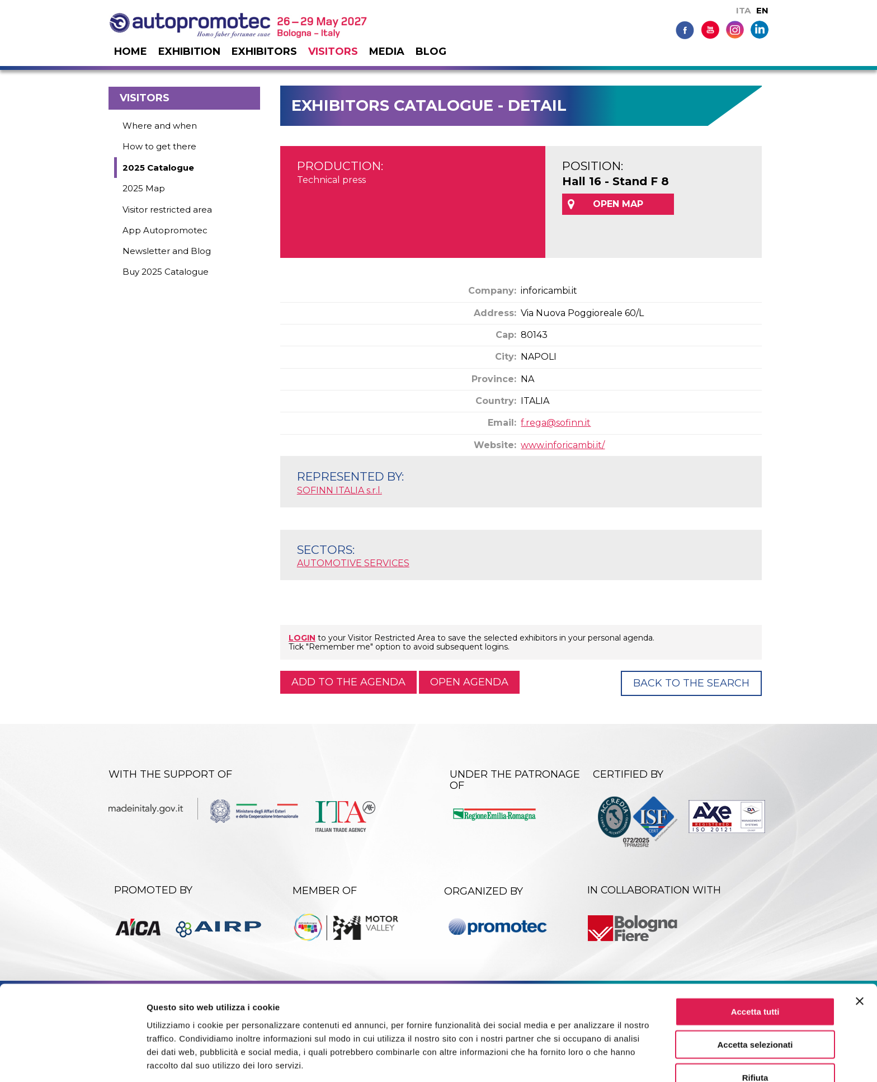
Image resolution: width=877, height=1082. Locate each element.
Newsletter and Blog (166, 251)
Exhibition (189, 51)
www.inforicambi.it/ (563, 445)
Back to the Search (691, 683)
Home (130, 51)
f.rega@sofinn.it (556, 422)
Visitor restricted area (167, 209)
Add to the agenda (348, 682)
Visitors (333, 51)
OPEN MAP (618, 204)
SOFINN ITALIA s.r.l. (339, 490)
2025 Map (143, 188)
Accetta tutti (755, 970)
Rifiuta (755, 1036)
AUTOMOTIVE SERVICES (353, 563)
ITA (743, 10)
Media (386, 51)
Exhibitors (264, 51)
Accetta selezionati (755, 1003)
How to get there (159, 146)
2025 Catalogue (158, 167)
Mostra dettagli (588, 1060)
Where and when (159, 125)
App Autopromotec (165, 230)
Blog (431, 51)
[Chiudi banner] (860, 960)
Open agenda (469, 682)
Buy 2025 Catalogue (165, 271)
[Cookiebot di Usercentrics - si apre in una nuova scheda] (72, 1060)
